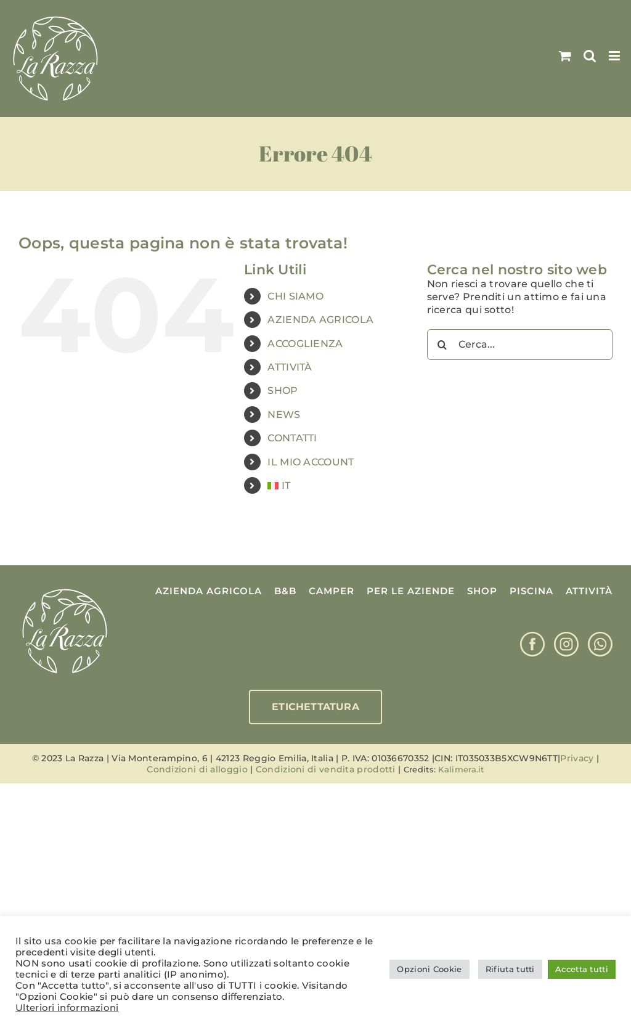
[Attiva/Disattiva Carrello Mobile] (565, 55)
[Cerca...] (520, 344)
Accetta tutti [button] (581, 969)
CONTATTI (292, 438)
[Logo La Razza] (64, 589)
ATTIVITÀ (289, 367)
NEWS (283, 414)
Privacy (576, 758)
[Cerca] (442, 344)
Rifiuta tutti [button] (510, 969)
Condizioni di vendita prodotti (326, 769)
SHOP (282, 390)
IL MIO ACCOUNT (310, 462)
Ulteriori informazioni (67, 1007)
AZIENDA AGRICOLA (320, 319)
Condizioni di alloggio (197, 769)
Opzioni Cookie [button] (429, 969)
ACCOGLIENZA (305, 344)
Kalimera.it (461, 769)
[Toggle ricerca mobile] (590, 55)
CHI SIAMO (295, 296)
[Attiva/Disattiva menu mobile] (615, 55)
